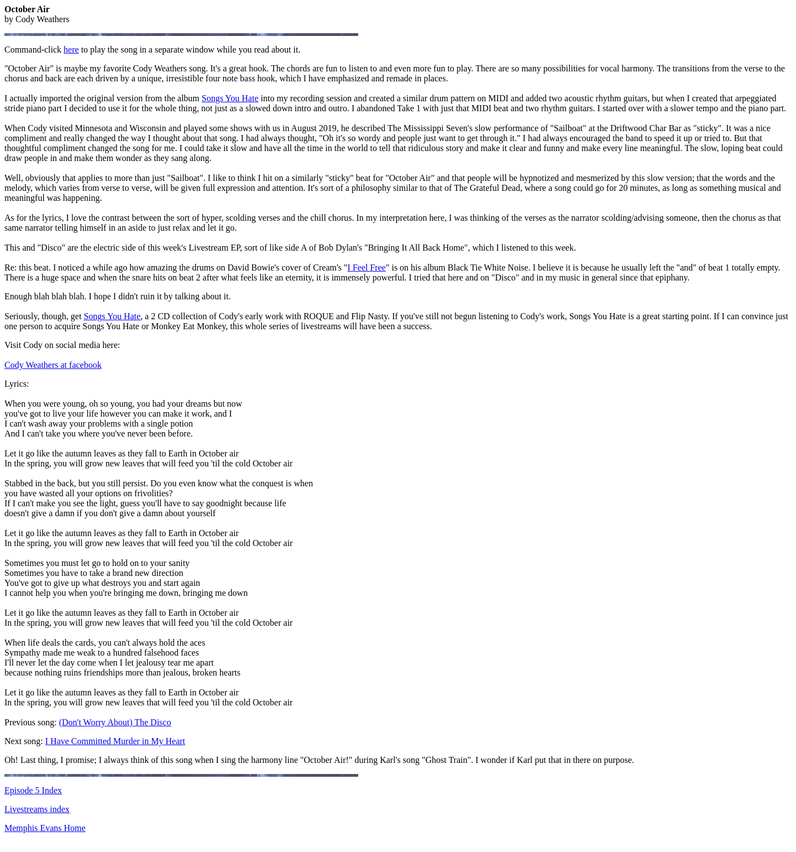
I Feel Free (367, 267)
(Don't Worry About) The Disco (115, 722)
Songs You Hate (230, 98)
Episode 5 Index (33, 790)
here (71, 49)
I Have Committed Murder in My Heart (115, 741)
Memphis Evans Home (45, 828)
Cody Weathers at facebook (53, 365)
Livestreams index (37, 809)
